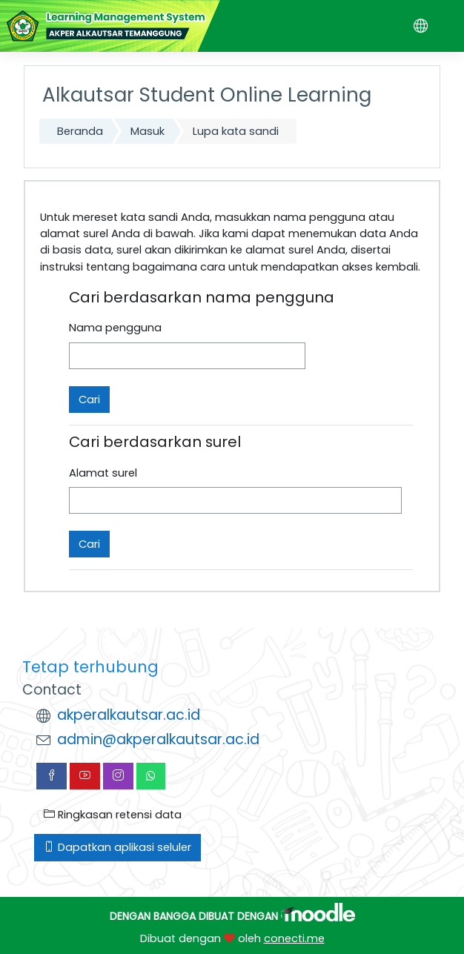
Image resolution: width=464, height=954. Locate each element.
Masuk (147, 131)
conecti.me (294, 938)
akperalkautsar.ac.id (128, 715)
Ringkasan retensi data (113, 814)
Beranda (80, 131)
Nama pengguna (115, 327)
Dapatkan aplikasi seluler (117, 847)
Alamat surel (103, 473)
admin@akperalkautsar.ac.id (158, 739)
